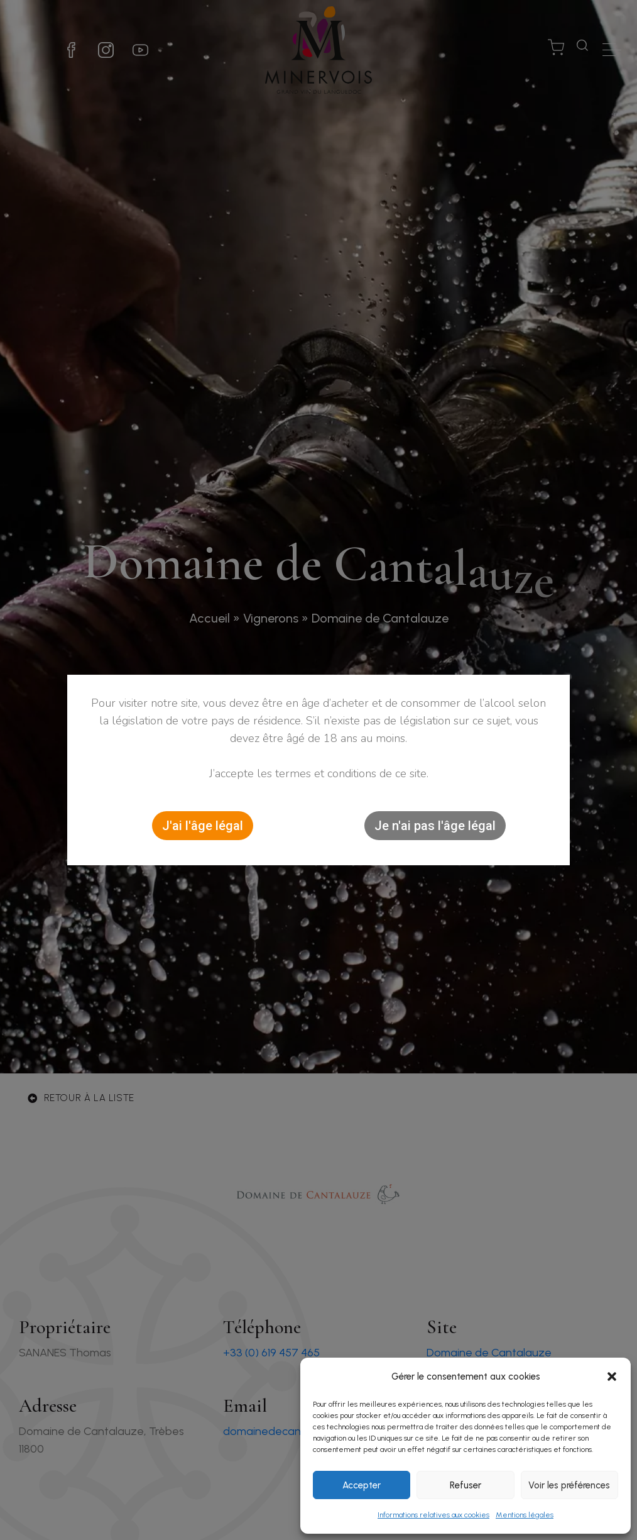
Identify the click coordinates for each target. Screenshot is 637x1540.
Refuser (465, 1485)
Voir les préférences (569, 1485)
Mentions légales (524, 1514)
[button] (612, 1376)
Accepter (361, 1485)
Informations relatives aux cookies (433, 1514)
